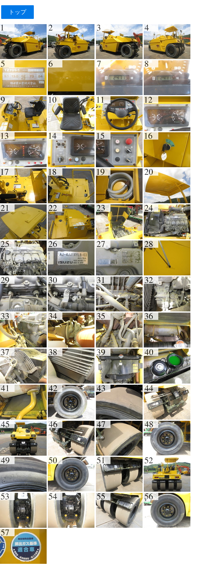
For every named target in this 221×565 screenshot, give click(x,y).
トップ (17, 12)
